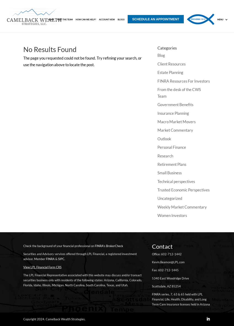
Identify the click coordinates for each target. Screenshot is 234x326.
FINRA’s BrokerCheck (109, 246)
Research (165, 156)
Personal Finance (171, 147)
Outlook (164, 138)
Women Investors (172, 215)
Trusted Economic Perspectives (183, 190)
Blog (161, 55)
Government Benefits (175, 104)
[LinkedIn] (208, 319)
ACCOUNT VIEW (107, 19)
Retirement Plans (171, 164)
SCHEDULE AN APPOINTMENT (155, 19)
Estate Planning (170, 72)
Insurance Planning (173, 113)
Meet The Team (65, 19)
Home (51, 19)
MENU (220, 19)
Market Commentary (175, 130)
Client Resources (171, 64)
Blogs (121, 19)
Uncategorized (169, 198)
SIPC (61, 259)
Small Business (169, 172)
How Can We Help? (86, 19)
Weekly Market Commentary (182, 207)
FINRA (50, 259)
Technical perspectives (176, 181)
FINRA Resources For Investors (183, 81)
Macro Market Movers (176, 121)
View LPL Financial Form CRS (42, 267)
